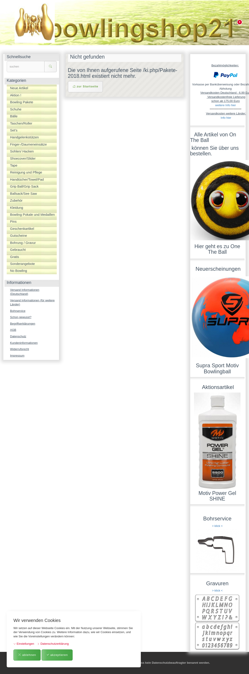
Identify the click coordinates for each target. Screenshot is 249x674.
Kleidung (16, 207)
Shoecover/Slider (23, 158)
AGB (13, 330)
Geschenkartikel (22, 228)
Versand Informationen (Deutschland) (24, 292)
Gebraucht (18, 249)
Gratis (14, 257)
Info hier (226, 117)
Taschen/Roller (21, 123)
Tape (13, 165)
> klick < (217, 526)
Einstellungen (23, 643)
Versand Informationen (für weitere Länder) (32, 302)
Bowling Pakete (21, 102)
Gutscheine (18, 235)
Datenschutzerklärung (53, 643)
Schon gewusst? (20, 317)
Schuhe (15, 109)
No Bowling (18, 271)
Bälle (13, 116)
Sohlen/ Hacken (22, 151)
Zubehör (16, 200)
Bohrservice (17, 311)
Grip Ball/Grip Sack (24, 186)
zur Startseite (85, 86)
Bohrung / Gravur (23, 243)
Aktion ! (15, 95)
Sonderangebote (22, 264)
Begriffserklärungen (22, 323)
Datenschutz (18, 336)
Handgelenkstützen (24, 137)
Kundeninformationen (24, 342)
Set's (13, 130)
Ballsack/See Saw (23, 193)
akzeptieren (57, 655)
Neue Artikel (19, 88)
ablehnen (27, 655)
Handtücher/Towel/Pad (27, 179)
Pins (13, 221)
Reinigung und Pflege (26, 172)
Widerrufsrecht (19, 349)
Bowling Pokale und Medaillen (32, 214)
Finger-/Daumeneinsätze (28, 144)
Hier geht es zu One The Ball (217, 249)
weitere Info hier (225, 105)
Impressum (17, 355)
